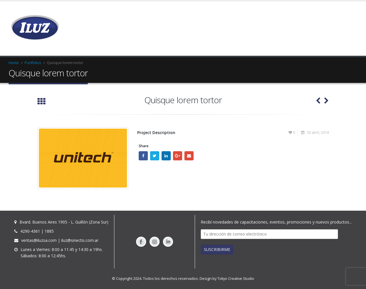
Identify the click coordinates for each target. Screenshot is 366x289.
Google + (177, 155)
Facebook (143, 155)
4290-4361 (30, 231)
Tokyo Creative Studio (235, 278)
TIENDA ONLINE (312, 28)
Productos (225, 28)
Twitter (154, 155)
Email (189, 155)
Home (201, 28)
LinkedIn (166, 155)
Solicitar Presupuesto (268, 28)
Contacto (343, 28)
